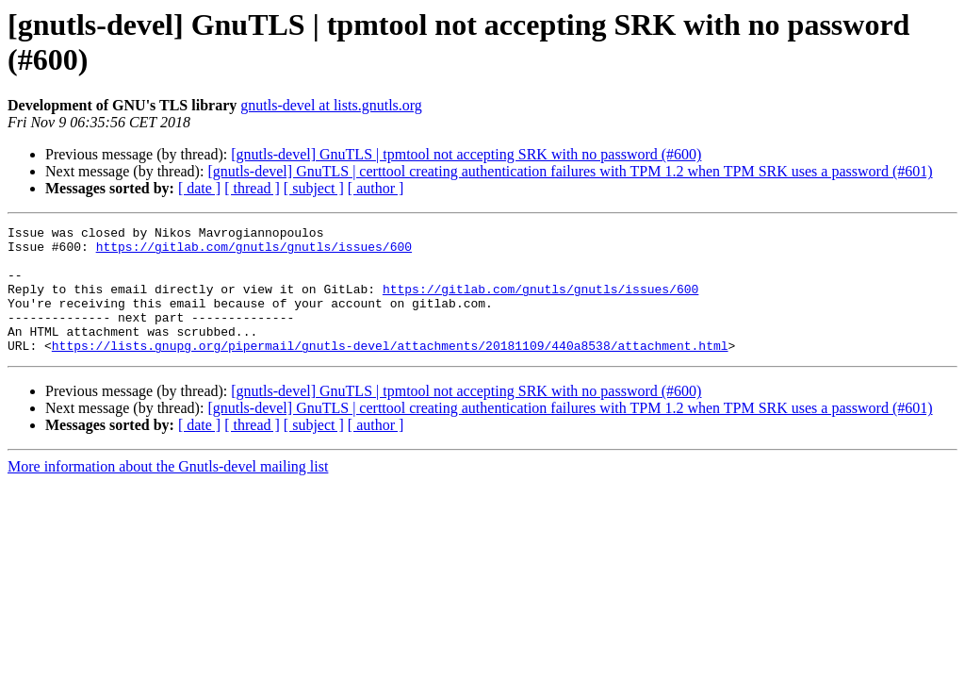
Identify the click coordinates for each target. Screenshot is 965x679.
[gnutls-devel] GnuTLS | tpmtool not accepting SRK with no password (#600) (466, 154)
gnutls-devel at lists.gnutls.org (331, 105)
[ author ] (376, 188)
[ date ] (199, 188)
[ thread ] (252, 188)
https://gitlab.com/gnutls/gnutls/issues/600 (254, 251)
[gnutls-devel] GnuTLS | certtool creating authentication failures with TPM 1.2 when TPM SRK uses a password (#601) (569, 171)
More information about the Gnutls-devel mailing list (168, 492)
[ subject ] (314, 188)
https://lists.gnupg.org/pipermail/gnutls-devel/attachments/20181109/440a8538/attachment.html (390, 370)
